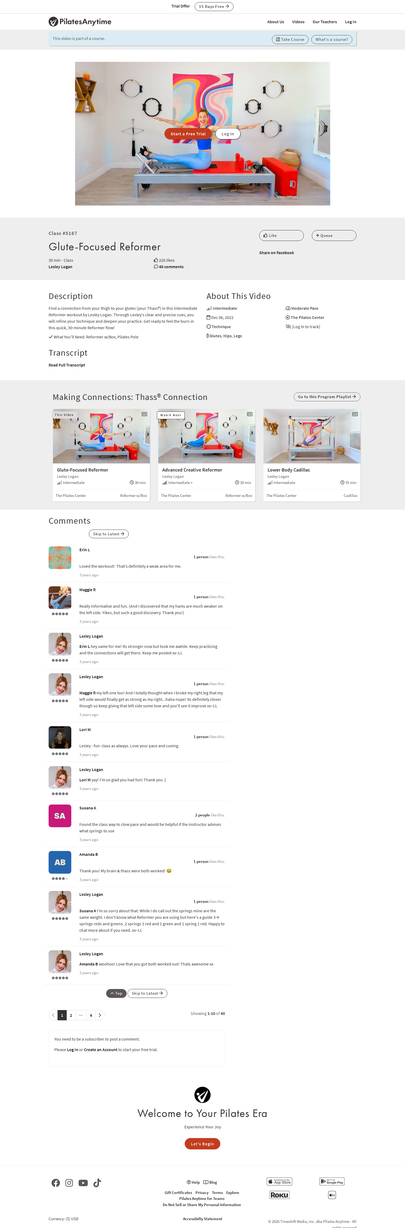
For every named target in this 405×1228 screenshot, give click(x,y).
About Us (275, 21)
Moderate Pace (304, 308)
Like (270, 235)
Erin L (84, 549)
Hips (227, 335)
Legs (238, 335)
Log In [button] (228, 133)
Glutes (215, 335)
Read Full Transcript (67, 365)
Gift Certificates (178, 1192)
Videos (298, 21)
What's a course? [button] (332, 39)
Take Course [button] (290, 39)
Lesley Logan (60, 266)
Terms (217, 1192)
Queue (324, 235)
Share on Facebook (276, 252)
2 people (202, 814)
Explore (232, 1192)
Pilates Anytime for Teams (201, 1198)
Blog (210, 1182)
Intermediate (225, 308)
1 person (201, 556)
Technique (221, 326)
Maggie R (87, 589)
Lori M (85, 729)
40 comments (171, 266)
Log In (350, 21)
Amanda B (88, 854)
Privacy (201, 1192)
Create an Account (100, 1049)
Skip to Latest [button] (108, 533)
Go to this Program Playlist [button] (327, 396)
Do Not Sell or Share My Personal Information (202, 1204)
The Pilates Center (307, 317)
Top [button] (116, 993)
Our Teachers (325, 21)
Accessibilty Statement (202, 1218)
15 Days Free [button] (214, 6)
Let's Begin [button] (202, 1143)
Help (193, 1182)
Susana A (87, 807)
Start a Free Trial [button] (188, 133)
